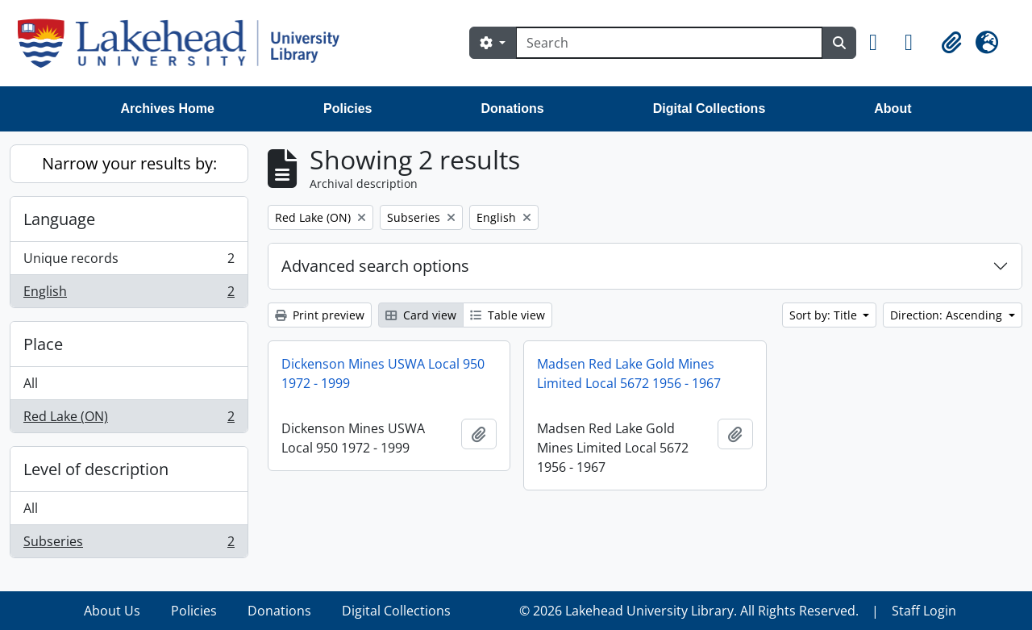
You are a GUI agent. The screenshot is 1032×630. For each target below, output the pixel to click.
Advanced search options (375, 266)
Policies (347, 108)
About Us (112, 611)
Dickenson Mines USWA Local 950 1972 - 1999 (383, 373)
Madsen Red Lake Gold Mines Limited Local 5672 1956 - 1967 (629, 373)
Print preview (319, 315)
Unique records (129, 261)
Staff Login (924, 611)
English (129, 294)
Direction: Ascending (947, 315)
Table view (507, 315)
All (30, 383)
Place (43, 344)
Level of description (96, 469)
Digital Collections (709, 108)
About (892, 108)
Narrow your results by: (129, 163)
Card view (420, 315)
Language (59, 219)
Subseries (129, 544)
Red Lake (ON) (129, 419)
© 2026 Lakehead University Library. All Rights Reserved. (689, 611)
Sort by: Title (824, 315)
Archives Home (168, 108)
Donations (512, 108)
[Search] (669, 43)
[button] (880, 42)
